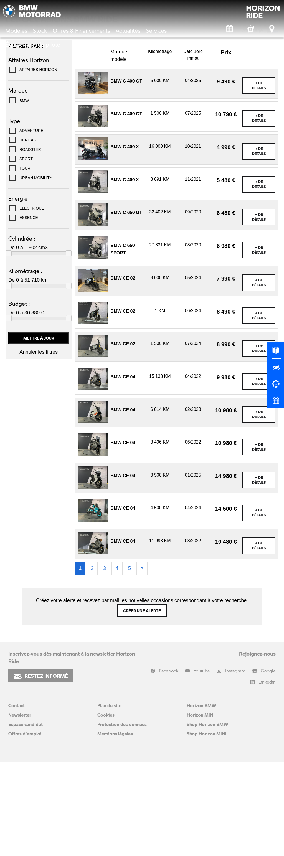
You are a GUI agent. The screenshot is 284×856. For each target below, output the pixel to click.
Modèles (16, 30)
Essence (28, 311)
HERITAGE (29, 234)
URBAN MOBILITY (35, 271)
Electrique (31, 302)
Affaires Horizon (38, 163)
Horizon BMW (201, 799)
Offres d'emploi (25, 827)
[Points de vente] (272, 29)
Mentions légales (115, 827)
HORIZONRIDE (263, 11)
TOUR (24, 262)
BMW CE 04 (122, 470)
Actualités (128, 30)
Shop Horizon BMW (207, 818)
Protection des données (122, 818)
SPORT (26, 253)
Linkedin (267, 776)
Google (268, 764)
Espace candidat (25, 818)
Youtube (202, 764)
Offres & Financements (81, 30)
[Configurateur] (275, 386)
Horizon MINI (201, 809)
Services (156, 30)
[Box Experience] (251, 29)
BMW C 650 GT (126, 306)
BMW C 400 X (124, 240)
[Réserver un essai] (275, 369)
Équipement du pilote (33, 44)
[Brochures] (275, 353)
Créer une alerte (142, 704)
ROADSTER (30, 243)
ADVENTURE (31, 224)
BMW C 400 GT (126, 175)
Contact (16, 799)
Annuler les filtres (38, 446)
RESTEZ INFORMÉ (41, 769)
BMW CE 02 (122, 372)
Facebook (168, 764)
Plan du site (109, 799)
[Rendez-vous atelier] (230, 29)
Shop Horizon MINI (207, 827)
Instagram (235, 764)
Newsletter (19, 809)
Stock (40, 30)
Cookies (106, 809)
